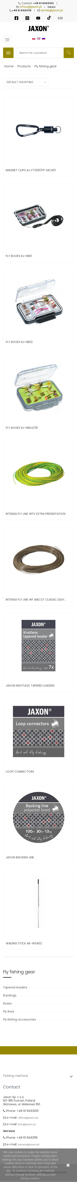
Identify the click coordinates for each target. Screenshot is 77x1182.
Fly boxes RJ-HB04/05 (22, 428)
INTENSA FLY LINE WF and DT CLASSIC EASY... (36, 600)
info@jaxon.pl (27, 1124)
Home (8, 66)
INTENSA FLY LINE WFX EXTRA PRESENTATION (36, 514)
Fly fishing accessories (20, 1019)
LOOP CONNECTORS (20, 771)
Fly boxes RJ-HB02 (19, 342)
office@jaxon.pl (31, 7)
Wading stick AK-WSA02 (24, 943)
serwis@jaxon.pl (52, 10)
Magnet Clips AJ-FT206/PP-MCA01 (31, 170)
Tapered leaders (15, 987)
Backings (10, 995)
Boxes (8, 1003)
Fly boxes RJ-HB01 (19, 256)
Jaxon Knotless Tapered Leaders (30, 685)
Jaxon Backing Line (20, 857)
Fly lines (9, 1011)
